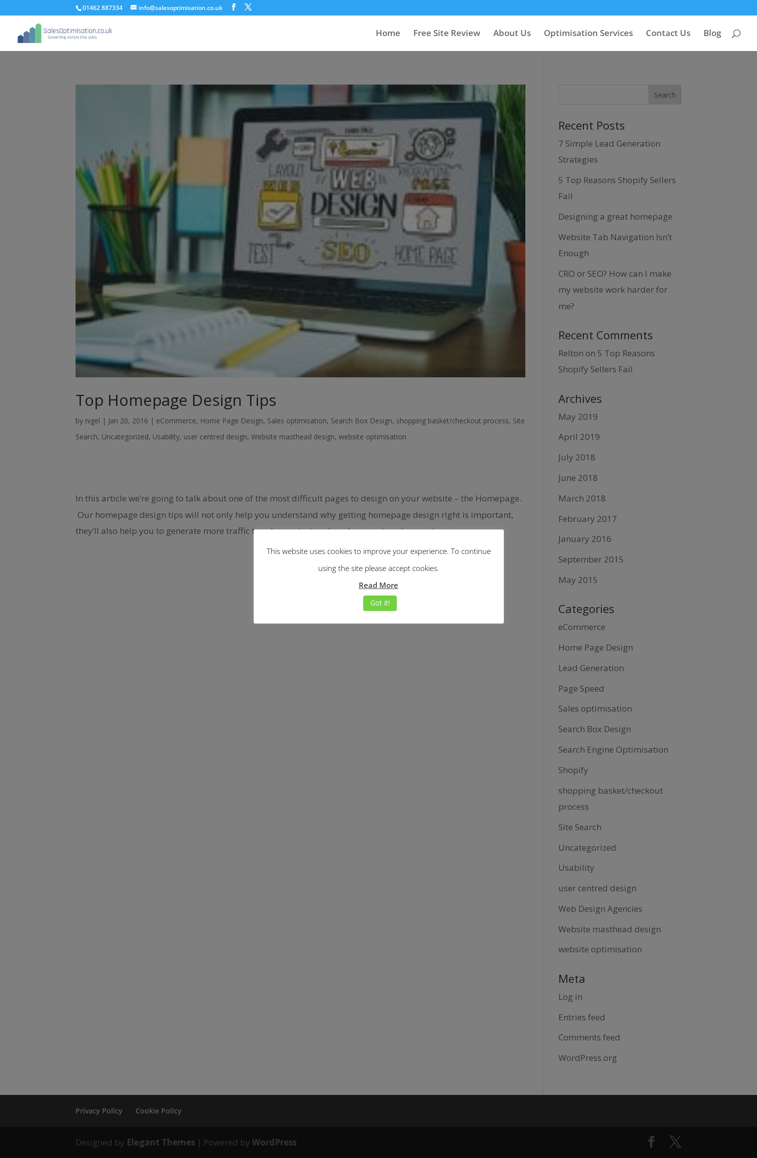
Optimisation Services (588, 34)
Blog (712, 34)
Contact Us (668, 34)
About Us (512, 34)
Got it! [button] (380, 603)
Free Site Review (446, 34)
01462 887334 (103, 8)
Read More (378, 585)
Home (388, 34)
